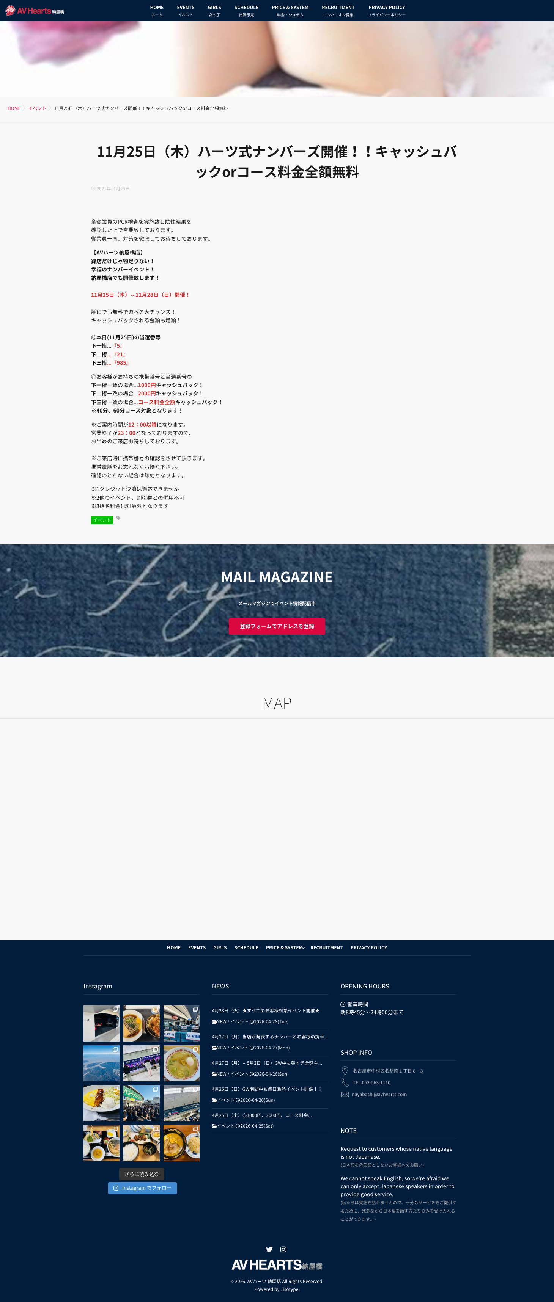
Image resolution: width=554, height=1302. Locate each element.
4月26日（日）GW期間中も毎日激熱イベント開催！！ (267, 1089)
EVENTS (185, 12)
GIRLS (214, 12)
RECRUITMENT (338, 12)
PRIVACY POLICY (387, 12)
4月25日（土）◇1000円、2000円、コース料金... (262, 1115)
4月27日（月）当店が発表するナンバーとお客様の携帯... (270, 1037)
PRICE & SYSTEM (290, 12)
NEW (222, 1022)
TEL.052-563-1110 (371, 1078)
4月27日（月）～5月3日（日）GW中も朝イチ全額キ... (267, 1063)
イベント (102, 520)
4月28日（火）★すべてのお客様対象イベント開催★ (266, 1011)
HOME (157, 12)
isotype (290, 1289)
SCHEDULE (247, 12)
